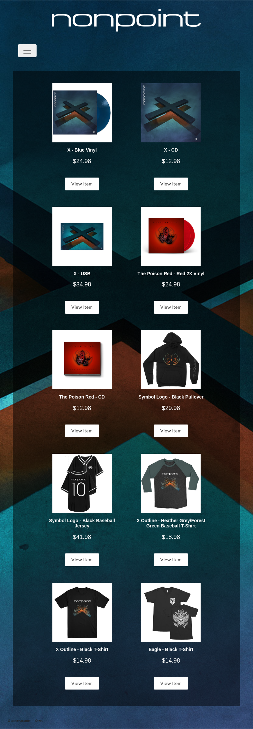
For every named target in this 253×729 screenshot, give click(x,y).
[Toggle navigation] (27, 50)
